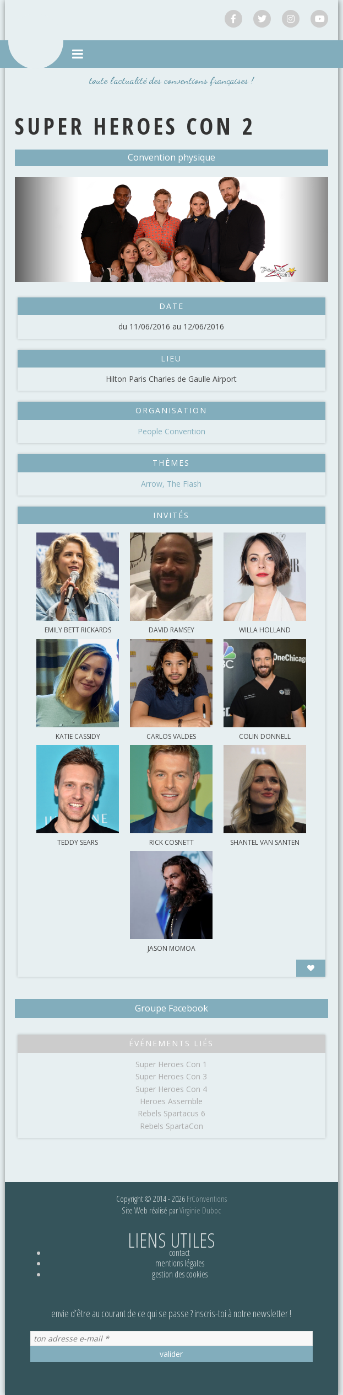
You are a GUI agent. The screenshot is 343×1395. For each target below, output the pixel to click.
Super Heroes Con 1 (171, 1064)
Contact (179, 1253)
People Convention (171, 431)
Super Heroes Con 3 (171, 1076)
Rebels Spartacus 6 (171, 1113)
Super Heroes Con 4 (171, 1089)
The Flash (184, 483)
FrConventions (207, 1198)
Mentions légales (179, 1263)
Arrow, (154, 483)
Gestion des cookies (180, 1274)
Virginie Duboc (200, 1210)
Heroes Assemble (171, 1101)
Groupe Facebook (171, 1008)
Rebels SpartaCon (171, 1126)
